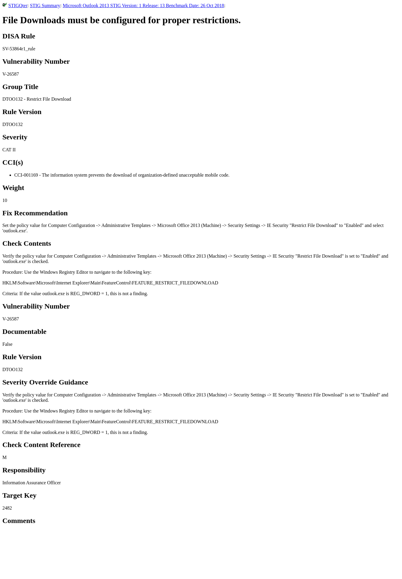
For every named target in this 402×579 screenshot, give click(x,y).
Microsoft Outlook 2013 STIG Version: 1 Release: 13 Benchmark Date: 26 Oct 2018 (143, 5)
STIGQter (17, 5)
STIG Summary (45, 5)
